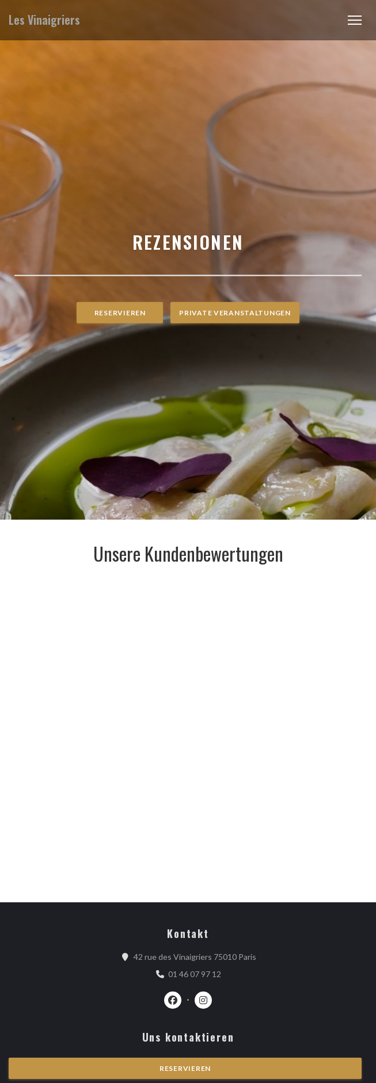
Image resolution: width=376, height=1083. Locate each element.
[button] (354, 20)
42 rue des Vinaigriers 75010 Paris (195, 956)
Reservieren (120, 312)
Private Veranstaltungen (235, 312)
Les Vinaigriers (44, 20)
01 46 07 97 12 (194, 974)
